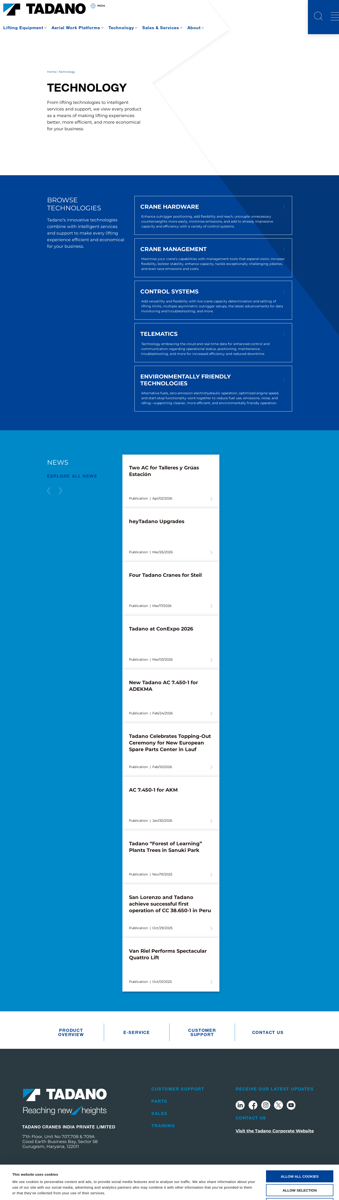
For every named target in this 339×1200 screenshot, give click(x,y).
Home (51, 71)
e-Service (136, 1032)
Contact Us (251, 1117)
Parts (159, 1101)
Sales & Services (160, 27)
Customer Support (202, 1032)
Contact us (268, 1032)
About (194, 27)
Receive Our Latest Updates (275, 1088)
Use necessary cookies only (299, 1170)
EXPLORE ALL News (72, 476)
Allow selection (300, 1156)
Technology (121, 27)
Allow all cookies (300, 1142)
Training (163, 1125)
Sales (159, 1113)
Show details (198, 1191)
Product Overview (71, 1032)
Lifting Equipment (23, 27)
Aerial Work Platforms (76, 27)
